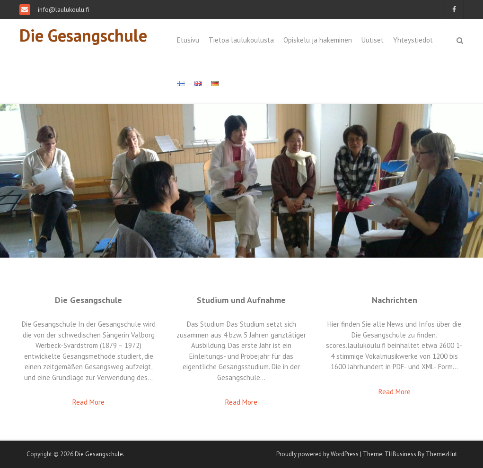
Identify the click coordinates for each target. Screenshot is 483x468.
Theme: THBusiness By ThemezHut (410, 454)
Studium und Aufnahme (241, 300)
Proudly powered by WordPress (317, 454)
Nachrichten (394, 300)
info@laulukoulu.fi (62, 9)
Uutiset (372, 39)
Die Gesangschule (83, 35)
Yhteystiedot (413, 39)
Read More (88, 402)
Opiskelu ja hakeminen (317, 39)
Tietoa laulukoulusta (241, 39)
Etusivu (188, 39)
